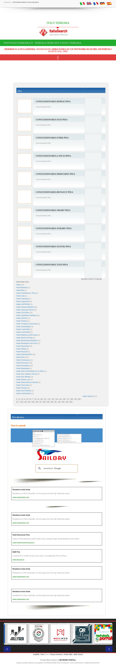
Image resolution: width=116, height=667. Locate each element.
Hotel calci (20, 296)
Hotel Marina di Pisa (24, 338)
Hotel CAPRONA (23, 304)
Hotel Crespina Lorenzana (26, 324)
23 (25, 402)
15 (60, 399)
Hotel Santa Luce (23, 379)
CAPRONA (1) (43, 444)
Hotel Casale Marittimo (25, 307)
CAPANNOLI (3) (43, 442)
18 (71, 399)
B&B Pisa (16, 552)
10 (41, 399)
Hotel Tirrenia (21, 388)
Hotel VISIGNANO (23, 393)
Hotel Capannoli (22, 301)
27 (40, 402)
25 (33, 402)
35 (71, 402)
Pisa (42, 654)
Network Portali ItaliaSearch (26, 2)
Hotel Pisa (20, 357)
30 (52, 402)
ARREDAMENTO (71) (69, 438)
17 (68, 399)
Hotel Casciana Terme (25, 310)
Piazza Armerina (56, 654)
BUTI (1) (43, 437)
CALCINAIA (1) (43, 440)
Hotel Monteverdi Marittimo (27, 340)
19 (75, 399)
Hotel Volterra (88, 396)
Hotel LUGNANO (23, 332)
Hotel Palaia (21, 349)
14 (56, 399)
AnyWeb (36, 654)
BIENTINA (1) (43, 435)
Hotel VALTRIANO (23, 391)
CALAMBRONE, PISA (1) (43, 438)
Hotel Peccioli (21, 352)
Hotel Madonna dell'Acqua (26, 335)
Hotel (18, 285)
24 (29, 402)
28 (44, 402)
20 (79, 399)
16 (64, 399)
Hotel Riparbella (22, 368)
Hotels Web (68, 654)
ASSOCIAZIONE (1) (69, 440)
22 (22, 402)
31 (55, 402)
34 (67, 402)
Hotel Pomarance (23, 360)
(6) (43, 433)
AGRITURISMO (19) (69, 437)
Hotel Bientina (22, 287)
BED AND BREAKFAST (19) (69, 442)
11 (45, 399)
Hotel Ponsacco (22, 363)
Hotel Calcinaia (22, 299)
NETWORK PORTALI (67, 660)
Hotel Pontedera (22, 366)
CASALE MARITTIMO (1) (43, 446)
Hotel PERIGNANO (24, 354)
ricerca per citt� (43, 431)
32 (59, 402)
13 (53, 399)
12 (49, 399)
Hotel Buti (20, 290)
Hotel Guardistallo (23, 326)
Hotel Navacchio (23, 346)
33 (63, 402)
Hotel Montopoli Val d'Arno (27, 343)
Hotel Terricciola (22, 385)
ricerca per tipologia (69, 435)
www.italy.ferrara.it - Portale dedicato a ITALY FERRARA (42, 43)
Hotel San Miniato (23, 377)
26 (37, 402)
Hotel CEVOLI (22, 318)
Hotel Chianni (21, 321)
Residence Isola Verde (21, 490)
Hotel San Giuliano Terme (26, 374)
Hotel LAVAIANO (23, 329)
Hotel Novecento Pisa (21, 535)
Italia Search (78, 654)
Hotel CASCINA (22, 313)
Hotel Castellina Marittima (26, 315)
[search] (56, 468)
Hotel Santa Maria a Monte (27, 382)
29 (48, 402)
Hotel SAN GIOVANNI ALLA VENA (30, 371)
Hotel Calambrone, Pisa (25, 293)
